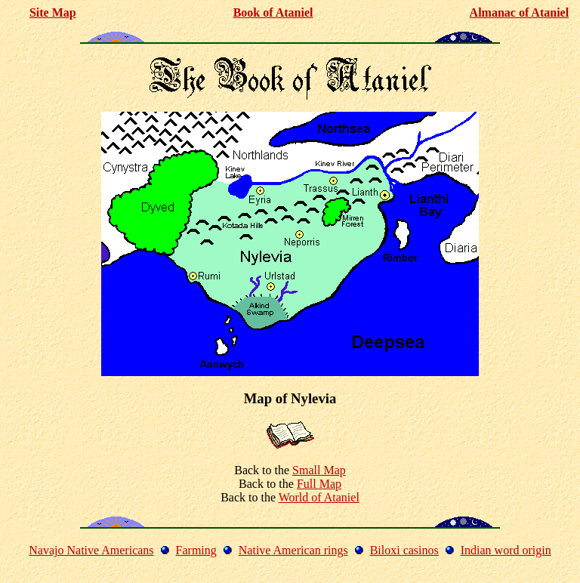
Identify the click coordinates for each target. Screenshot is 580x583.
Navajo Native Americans (91, 550)
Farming (196, 550)
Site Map (52, 12)
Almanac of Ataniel (519, 12)
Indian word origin (506, 550)
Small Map (319, 470)
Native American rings (293, 550)
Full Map (319, 483)
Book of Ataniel (273, 12)
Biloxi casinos (404, 550)
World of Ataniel (319, 497)
